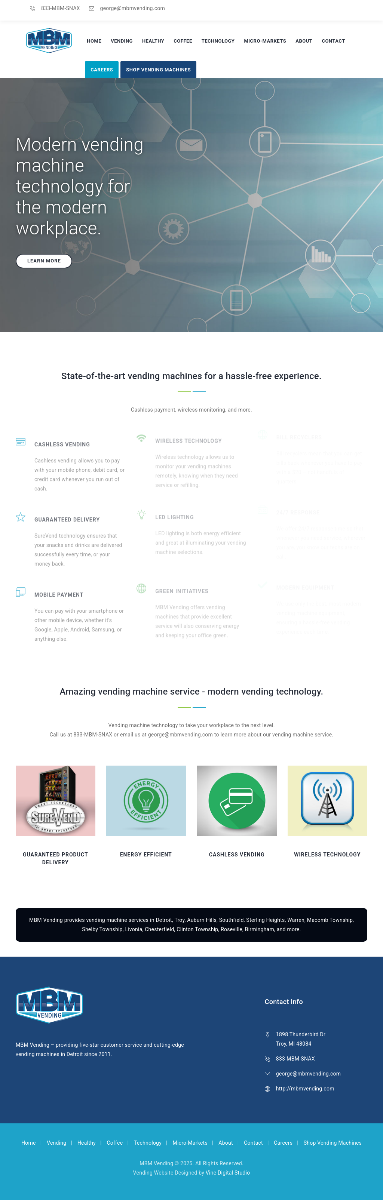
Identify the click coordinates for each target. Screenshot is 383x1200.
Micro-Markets (265, 41)
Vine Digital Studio (228, 1173)
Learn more (44, 261)
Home (94, 41)
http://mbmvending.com (305, 1089)
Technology (218, 41)
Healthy (153, 41)
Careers (102, 70)
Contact (333, 41)
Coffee (183, 41)
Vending (122, 41)
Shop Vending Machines (158, 70)
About (303, 41)
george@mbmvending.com (132, 8)
